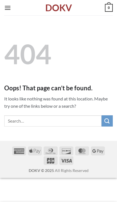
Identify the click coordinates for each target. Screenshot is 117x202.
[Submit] (107, 120)
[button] (7, 8)
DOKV (58, 7)
